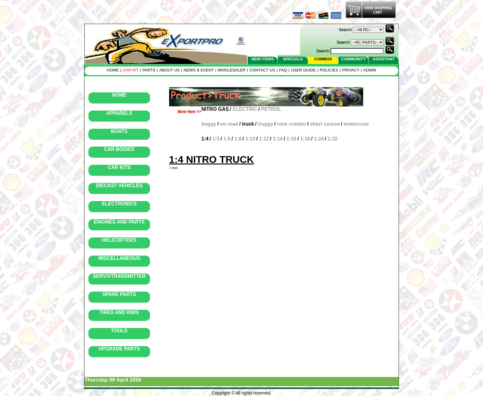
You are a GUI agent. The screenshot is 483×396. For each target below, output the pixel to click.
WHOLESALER (232, 70)
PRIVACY (350, 70)
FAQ (283, 70)
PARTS (148, 70)
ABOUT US (169, 70)
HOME (113, 70)
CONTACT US (262, 70)
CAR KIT (130, 70)
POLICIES (329, 70)
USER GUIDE (303, 70)
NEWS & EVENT (199, 70)
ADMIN (369, 70)
